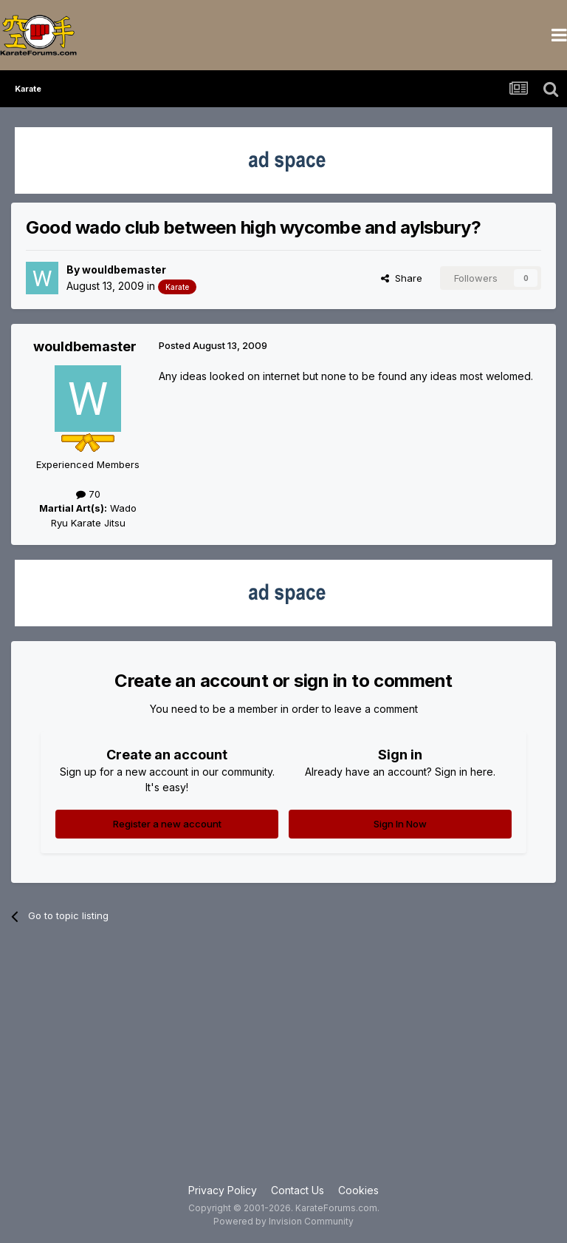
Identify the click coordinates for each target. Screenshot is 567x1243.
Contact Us (297, 1190)
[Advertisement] (283, 1064)
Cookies (358, 1190)
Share (401, 278)
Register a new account (167, 824)
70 (88, 494)
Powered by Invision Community (283, 1221)
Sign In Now (400, 824)
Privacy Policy (222, 1190)
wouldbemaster (124, 269)
